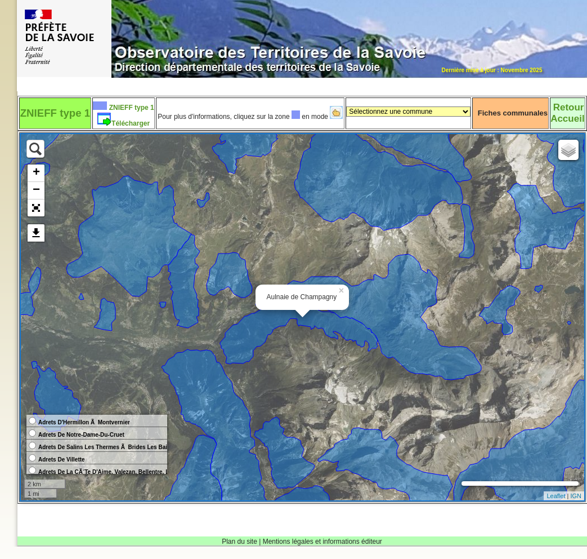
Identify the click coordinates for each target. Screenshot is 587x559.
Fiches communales (513, 113)
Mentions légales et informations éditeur (322, 541)
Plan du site (239, 541)
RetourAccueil (567, 113)
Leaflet (555, 496)
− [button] (36, 190)
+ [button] (36, 173)
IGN (575, 496)
